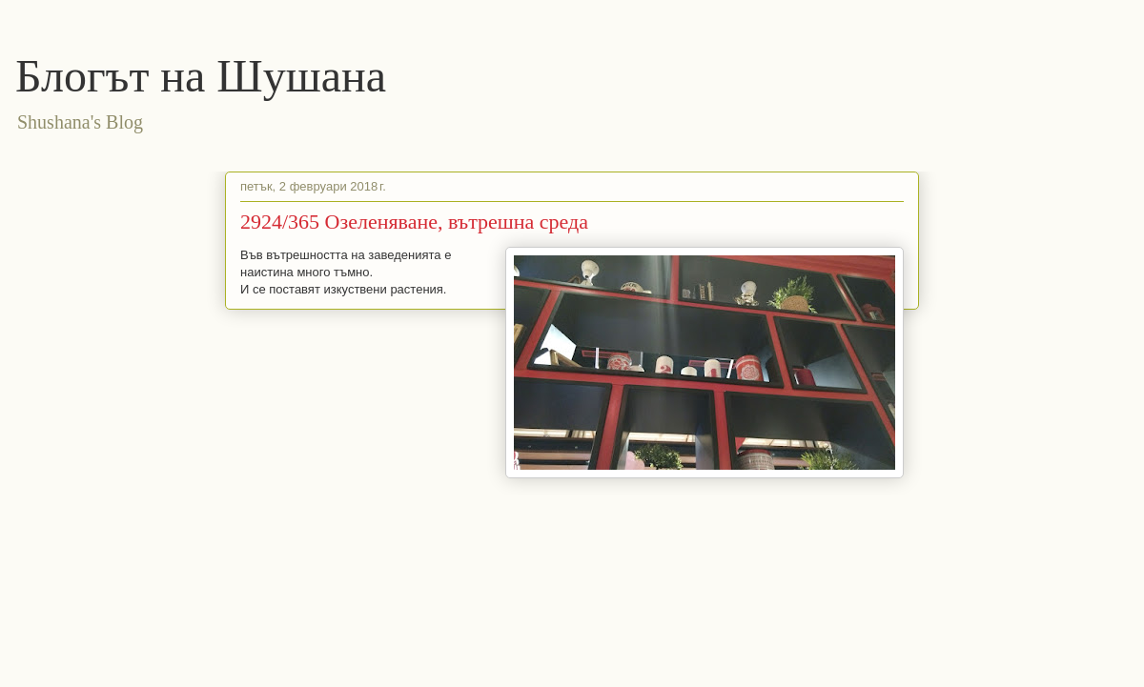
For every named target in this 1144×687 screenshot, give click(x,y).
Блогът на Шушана (200, 76)
